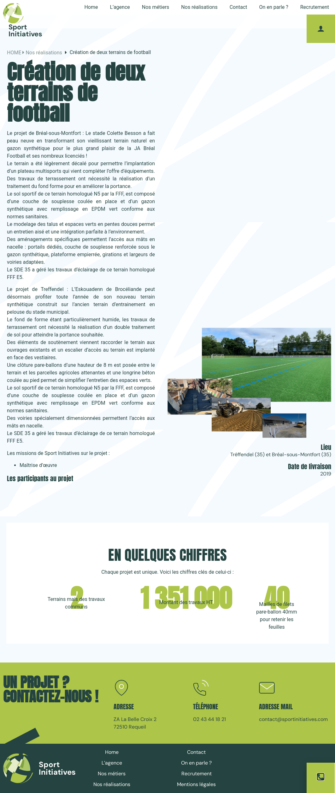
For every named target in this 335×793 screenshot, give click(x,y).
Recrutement (314, 7)
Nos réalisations (199, 7)
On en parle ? (273, 7)
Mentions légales (196, 784)
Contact (238, 7)
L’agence (120, 7)
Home (91, 7)
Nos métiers (155, 7)
